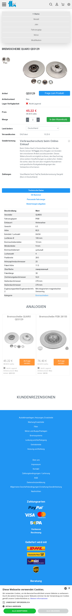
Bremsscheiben (42, 295)
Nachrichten (36, 491)
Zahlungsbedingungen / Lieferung (36, 473)
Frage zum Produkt (54, 93)
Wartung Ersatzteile (36, 422)
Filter (36, 427)
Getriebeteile (36, 445)
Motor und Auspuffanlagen (36, 431)
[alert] (36, 600)
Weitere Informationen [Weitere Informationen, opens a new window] (39, 598)
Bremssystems (36, 436)
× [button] (69, 588)
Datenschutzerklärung (36, 482)
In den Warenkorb (58, 119)
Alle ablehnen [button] (53, 611)
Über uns (36, 460)
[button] (23, 72)
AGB (36, 478)
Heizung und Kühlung (36, 449)
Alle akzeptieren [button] (19, 611)
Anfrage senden (27, 362)
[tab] (36, 190)
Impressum (36, 464)
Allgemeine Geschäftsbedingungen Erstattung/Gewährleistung (36, 487)
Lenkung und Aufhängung (36, 440)
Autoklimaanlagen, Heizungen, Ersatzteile (36, 418)
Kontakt (36, 469)
